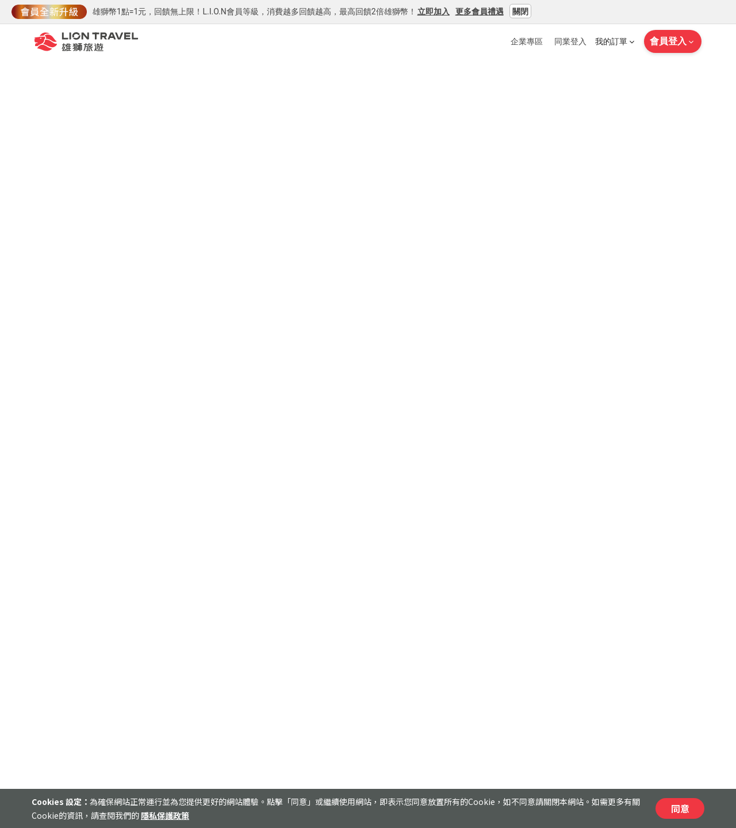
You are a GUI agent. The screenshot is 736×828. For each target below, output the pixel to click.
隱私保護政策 (165, 815)
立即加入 (433, 11)
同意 (680, 808)
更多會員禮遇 (479, 11)
